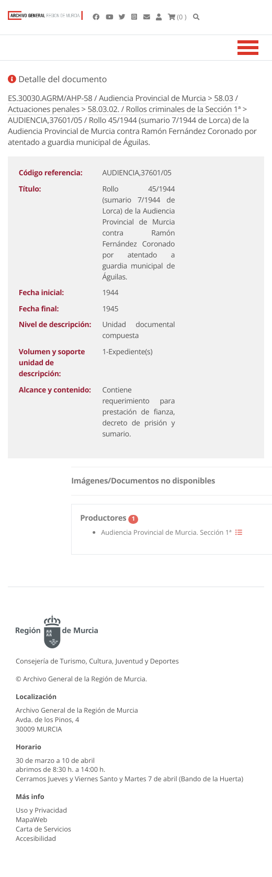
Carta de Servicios (43, 829)
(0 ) (177, 16)
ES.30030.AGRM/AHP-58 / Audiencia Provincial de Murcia (107, 98)
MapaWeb (31, 819)
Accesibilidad (36, 838)
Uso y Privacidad (41, 810)
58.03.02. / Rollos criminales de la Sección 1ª (164, 109)
